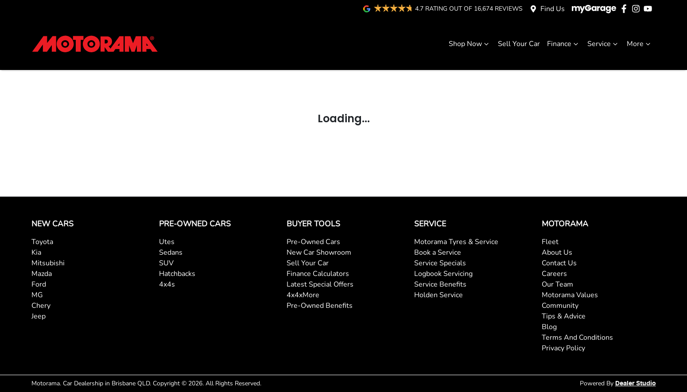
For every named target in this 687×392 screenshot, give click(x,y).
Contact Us (559, 263)
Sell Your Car (519, 44)
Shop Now (470, 44)
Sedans (170, 252)
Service (603, 44)
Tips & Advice (564, 316)
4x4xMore (303, 295)
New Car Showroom (319, 252)
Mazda (41, 274)
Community (560, 305)
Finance (563, 44)
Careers (554, 274)
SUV (166, 263)
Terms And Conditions (577, 337)
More (639, 44)
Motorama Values (570, 295)
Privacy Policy (563, 348)
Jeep (38, 316)
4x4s (167, 284)
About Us (557, 252)
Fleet (550, 242)
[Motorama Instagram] (638, 8)
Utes (167, 242)
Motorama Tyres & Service (456, 242)
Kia (36, 252)
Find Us (552, 9)
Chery (40, 305)
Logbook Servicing (443, 274)
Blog (549, 327)
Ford (38, 284)
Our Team (557, 284)
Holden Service (438, 295)
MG (37, 295)
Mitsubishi (48, 263)
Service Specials (440, 263)
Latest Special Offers (320, 284)
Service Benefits (440, 284)
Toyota (42, 242)
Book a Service (437, 252)
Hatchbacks (177, 274)
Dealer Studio (635, 383)
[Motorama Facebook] (626, 8)
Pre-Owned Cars (313, 242)
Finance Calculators (318, 274)
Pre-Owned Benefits (320, 305)
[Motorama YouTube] (650, 8)
